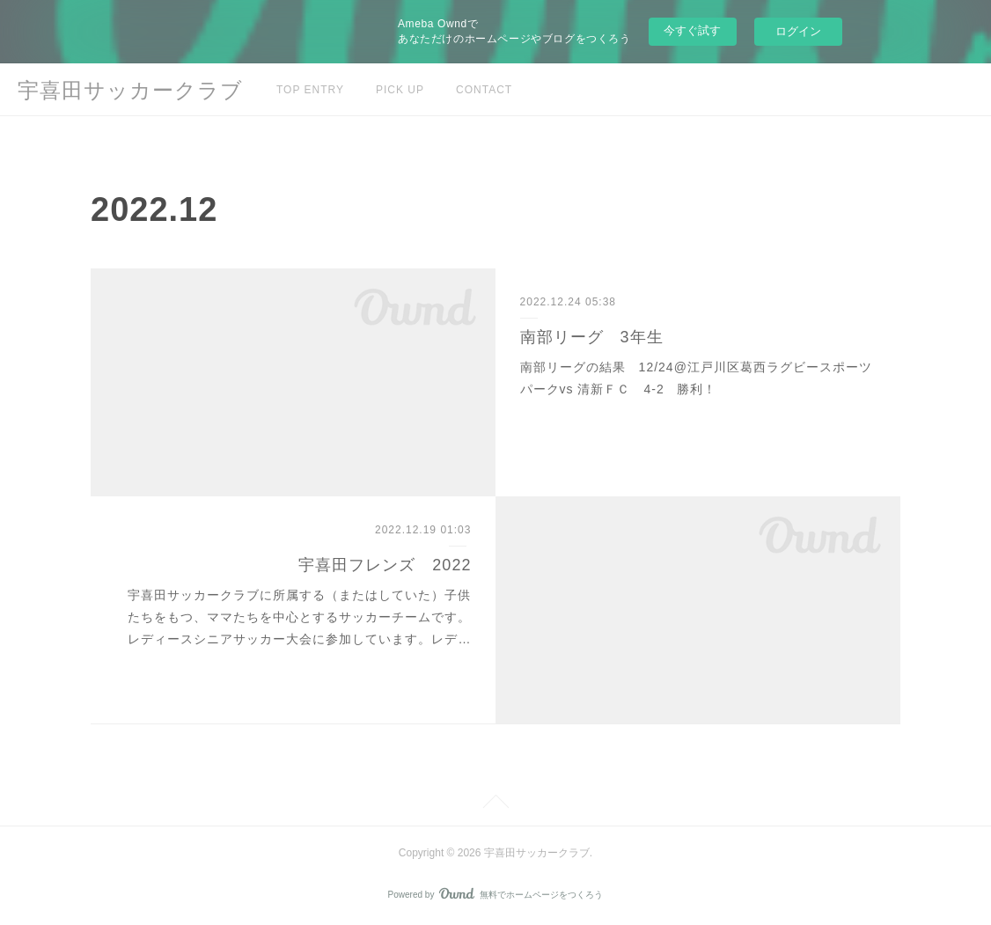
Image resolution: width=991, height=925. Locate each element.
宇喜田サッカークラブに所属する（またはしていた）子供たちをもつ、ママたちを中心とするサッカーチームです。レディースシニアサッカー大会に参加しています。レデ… (299, 617)
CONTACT (484, 90)
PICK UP (400, 90)
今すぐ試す (692, 30)
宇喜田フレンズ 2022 (384, 565)
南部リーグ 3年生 (592, 337)
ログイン (798, 31)
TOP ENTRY (310, 90)
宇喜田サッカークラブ (130, 90)
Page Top (495, 804)
